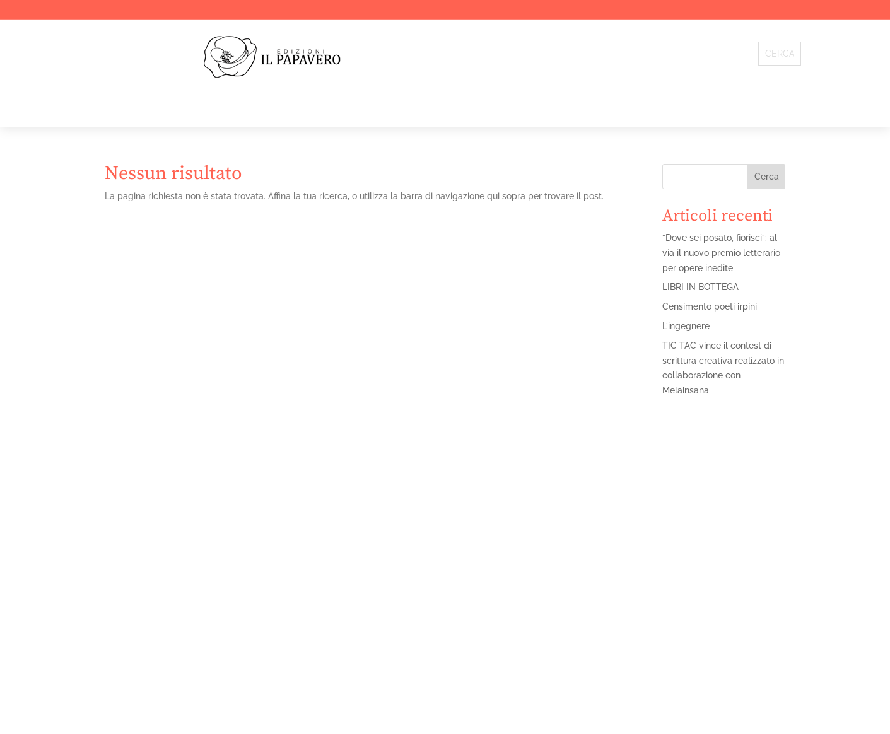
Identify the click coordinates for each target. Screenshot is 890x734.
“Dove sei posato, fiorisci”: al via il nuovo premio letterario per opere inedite (721, 253)
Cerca (766, 177)
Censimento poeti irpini (709, 306)
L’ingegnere (686, 326)
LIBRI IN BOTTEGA (700, 287)
